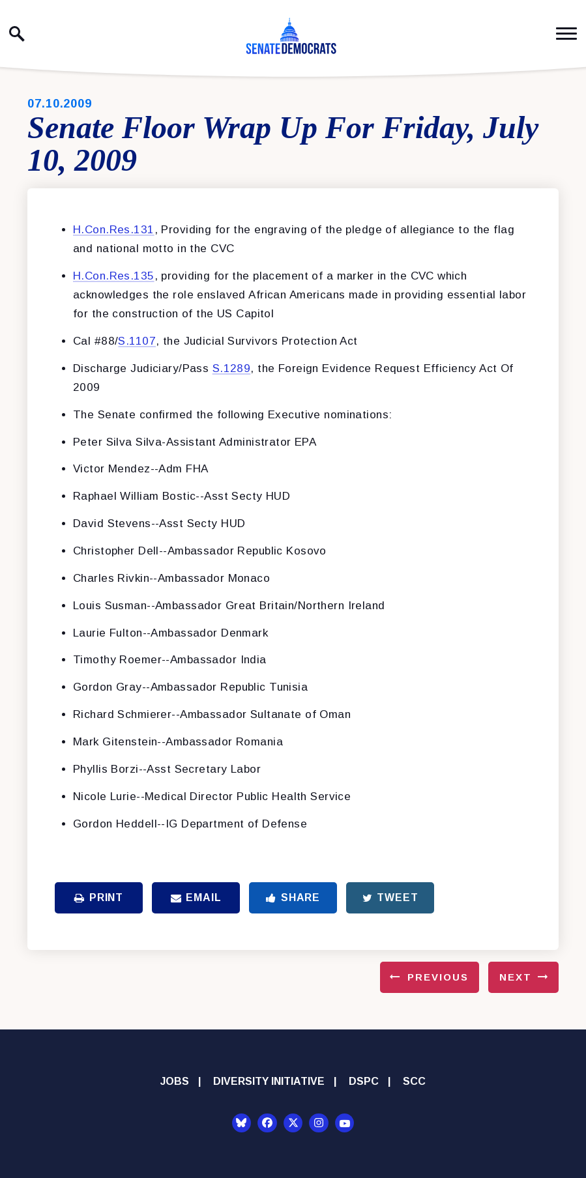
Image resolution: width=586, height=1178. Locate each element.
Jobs (174, 1081)
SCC (414, 1081)
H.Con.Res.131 (113, 229)
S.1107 (137, 341)
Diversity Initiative (269, 1081)
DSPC (364, 1081)
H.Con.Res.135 (113, 276)
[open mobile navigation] (566, 33)
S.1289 (231, 368)
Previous (438, 977)
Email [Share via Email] (196, 897)
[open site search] (17, 34)
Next (515, 977)
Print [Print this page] (98, 897)
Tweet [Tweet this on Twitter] (390, 897)
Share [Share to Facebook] (293, 897)
